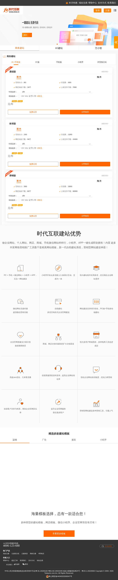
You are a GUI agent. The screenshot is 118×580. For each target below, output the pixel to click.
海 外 (99, 77)
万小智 (98, 48)
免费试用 (33, 112)
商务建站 (19, 48)
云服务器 (25, 553)
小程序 (80, 62)
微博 (16, 564)
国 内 (19, 77)
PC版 (37, 62)
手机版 (59, 62)
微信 (25, 564)
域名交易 (40, 560)
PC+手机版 (16, 62)
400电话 (41, 553)
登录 (97, 10)
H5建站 (59, 48)
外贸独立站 (102, 62)
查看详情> (105, 72)
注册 (107, 10)
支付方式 (31, 560)
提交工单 (15, 560)
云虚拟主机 (15, 553)
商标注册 (33, 553)
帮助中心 (6, 560)
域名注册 (6, 553)
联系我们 (23, 560)
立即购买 (85, 112)
